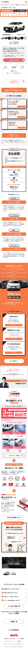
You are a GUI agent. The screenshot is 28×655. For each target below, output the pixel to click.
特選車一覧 (14, 621)
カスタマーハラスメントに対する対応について (13, 644)
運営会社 (19, 641)
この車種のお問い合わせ (14, 60)
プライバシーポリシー (10, 641)
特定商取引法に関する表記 (9, 638)
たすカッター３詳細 (14, 455)
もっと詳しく (14, 361)
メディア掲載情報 (20, 638)
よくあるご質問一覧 (14, 606)
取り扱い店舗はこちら (14, 517)
